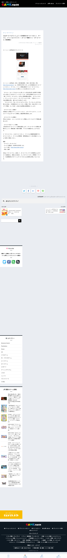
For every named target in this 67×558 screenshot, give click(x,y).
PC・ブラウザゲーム (6, 359)
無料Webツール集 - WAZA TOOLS (23, 550)
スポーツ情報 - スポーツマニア (54, 540)
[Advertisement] (33, 18)
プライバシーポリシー (24, 530)
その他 (3, 384)
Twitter (4, 264)
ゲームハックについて (40, 3)
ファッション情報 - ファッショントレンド (16, 540)
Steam (3, 350)
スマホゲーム (4, 356)
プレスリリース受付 (60, 3)
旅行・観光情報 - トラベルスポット (31, 542)
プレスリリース (61, 196)
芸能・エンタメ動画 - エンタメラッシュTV (48, 544)
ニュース (3, 377)
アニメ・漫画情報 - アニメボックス (31, 538)
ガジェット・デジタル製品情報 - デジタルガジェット (22, 544)
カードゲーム (4, 362)
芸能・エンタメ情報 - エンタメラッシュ (51, 538)
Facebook (9, 264)
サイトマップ (34, 532)
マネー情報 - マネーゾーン (14, 542)
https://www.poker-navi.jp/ (9, 88)
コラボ (3, 374)
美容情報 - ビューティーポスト (36, 540)
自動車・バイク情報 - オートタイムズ (51, 542)
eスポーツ (53, 196)
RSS (18, 264)
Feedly (13, 264)
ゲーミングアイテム (6, 371)
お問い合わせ (51, 3)
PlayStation (4, 347)
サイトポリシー (36, 530)
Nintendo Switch (5, 344)
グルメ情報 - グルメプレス (13, 538)
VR (2, 353)
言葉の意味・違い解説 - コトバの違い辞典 (43, 550)
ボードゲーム (46, 196)
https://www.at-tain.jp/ (8, 85)
